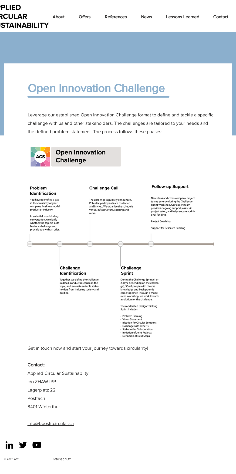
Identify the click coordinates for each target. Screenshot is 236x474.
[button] (89, 17)
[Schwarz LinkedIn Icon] (9, 445)
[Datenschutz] (61, 459)
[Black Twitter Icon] (23, 445)
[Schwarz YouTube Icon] (36, 445)
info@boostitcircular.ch (50, 423)
